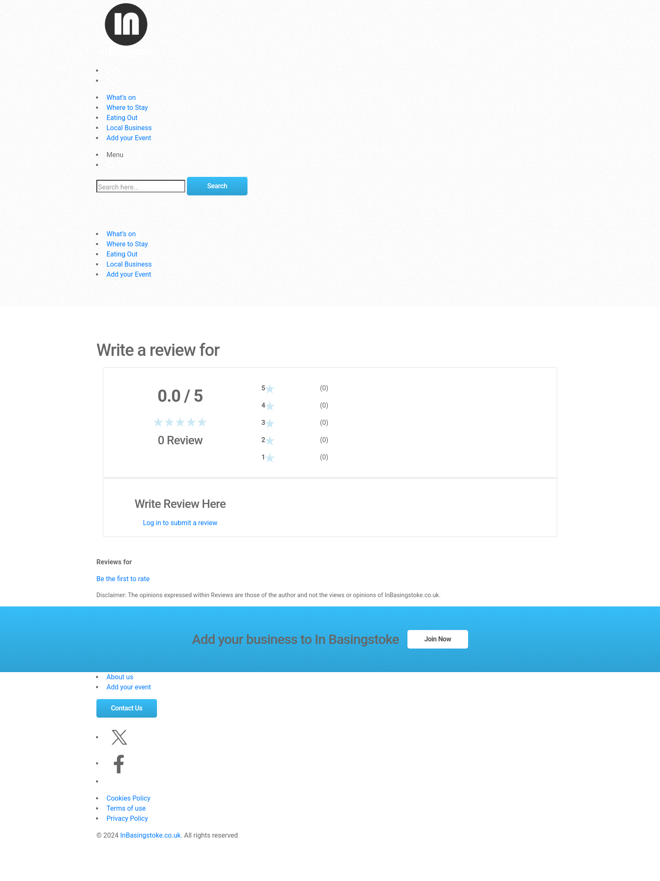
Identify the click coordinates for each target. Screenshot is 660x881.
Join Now (437, 639)
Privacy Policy (127, 818)
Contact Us (127, 708)
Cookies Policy (128, 798)
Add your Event (128, 138)
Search (217, 186)
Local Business (129, 128)
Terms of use (126, 808)
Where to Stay (127, 108)
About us (119, 677)
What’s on (121, 97)
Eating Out (122, 118)
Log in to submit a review (180, 523)
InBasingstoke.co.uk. (151, 835)
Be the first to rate (122, 579)
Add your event (128, 687)
